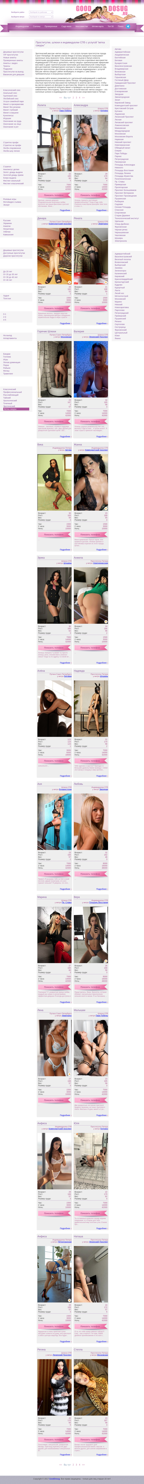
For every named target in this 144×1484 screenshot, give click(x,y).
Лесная (118, 119)
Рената (78, 218)
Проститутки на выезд (13, 72)
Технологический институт (127, 218)
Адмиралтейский (122, 254)
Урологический (10, 400)
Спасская (119, 210)
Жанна (78, 444)
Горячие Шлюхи (46, 331)
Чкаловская (120, 235)
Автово (68, 450)
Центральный (121, 333)
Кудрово (118, 285)
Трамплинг (8, 374)
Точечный (7, 403)
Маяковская (120, 128)
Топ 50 (111, 26)
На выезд (7, 335)
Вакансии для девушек (13, 74)
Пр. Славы (67, 902)
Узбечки (6, 232)
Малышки (79, 1010)
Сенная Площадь (123, 207)
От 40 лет (7, 280)
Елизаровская (121, 91)
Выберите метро (17, 17)
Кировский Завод (122, 103)
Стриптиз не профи (12, 145)
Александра (81, 105)
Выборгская (120, 74)
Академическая (122, 55)
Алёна (41, 670)
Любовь (78, 784)
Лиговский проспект (124, 122)
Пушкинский (120, 319)
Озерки (118, 151)
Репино (118, 321)
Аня (39, 784)
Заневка (118, 268)
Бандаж (6, 354)
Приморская (120, 184)
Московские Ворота (124, 136)
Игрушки (7, 118)
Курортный (120, 287)
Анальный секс (10, 93)
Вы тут (67, 97)
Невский (118, 304)
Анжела (78, 557)
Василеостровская (123, 66)
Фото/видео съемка (12, 202)
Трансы (6, 66)
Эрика (41, 557)
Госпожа (7, 357)
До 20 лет (7, 271)
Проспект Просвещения (126, 196)
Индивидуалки (22, 26)
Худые (6, 296)
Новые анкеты (9, 57)
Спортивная (120, 213)
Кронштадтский (122, 282)
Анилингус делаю (11, 169)
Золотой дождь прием (13, 175)
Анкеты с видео (10, 63)
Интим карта (97, 26)
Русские (7, 220)
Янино (118, 338)
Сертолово (120, 324)
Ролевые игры (9, 199)
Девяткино (103, 224)
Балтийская (120, 57)
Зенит (117, 100)
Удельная (119, 221)
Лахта (117, 290)
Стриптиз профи (10, 142)
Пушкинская (120, 198)
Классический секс (11, 90)
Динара (41, 218)
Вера (77, 897)
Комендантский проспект (60, 224)
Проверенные (51, 26)
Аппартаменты (10, 338)
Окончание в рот (10, 127)
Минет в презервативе (13, 104)
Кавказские (8, 234)
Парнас (118, 156)
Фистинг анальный (11, 181)
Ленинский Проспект (98, 337)
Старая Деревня (122, 215)
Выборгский (120, 265)
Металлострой (121, 296)
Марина (42, 897)
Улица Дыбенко (122, 224)
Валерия (79, 331)
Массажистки (82, 26)
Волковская (120, 72)
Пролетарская (121, 187)
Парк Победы (65, 110)
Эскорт (6, 205)
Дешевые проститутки (13, 52)
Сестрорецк (120, 327)
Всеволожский (121, 262)
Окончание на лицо (12, 124)
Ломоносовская (122, 125)
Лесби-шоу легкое (11, 151)
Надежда (79, 670)
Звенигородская (122, 97)
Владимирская (121, 69)
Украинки (7, 223)
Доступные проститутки (14, 253)
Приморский (120, 316)
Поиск (120, 26)
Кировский (119, 276)
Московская (66, 337)
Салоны (36, 26)
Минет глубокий (10, 110)
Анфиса (42, 1123)
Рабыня (6, 368)
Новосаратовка (122, 307)
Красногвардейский (124, 279)
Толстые (7, 298)
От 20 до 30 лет (10, 274)
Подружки (7, 69)
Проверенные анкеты (13, 60)
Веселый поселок (123, 259)
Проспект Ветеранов (124, 193)
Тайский (7, 398)
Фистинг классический (13, 183)
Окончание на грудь (12, 121)
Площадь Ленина (123, 173)
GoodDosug (54, 1479)
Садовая (119, 204)
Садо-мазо (66, 26)
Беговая (68, 676)
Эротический (9, 406)
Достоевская (120, 88)
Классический (9, 389)
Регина (41, 1349)
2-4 (4, 317)
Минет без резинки (11, 107)
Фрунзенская (121, 227)
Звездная (103, 789)
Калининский (121, 273)
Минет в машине (10, 113)
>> (83, 97)
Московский (120, 299)
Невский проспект (123, 142)
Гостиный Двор (122, 80)
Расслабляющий (10, 395)
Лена (40, 1010)
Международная (122, 131)
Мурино (118, 302)
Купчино (104, 110)
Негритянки (8, 229)
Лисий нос (119, 293)
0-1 (4, 314)
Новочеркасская (100, 563)
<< (60, 97)
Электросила (121, 241)
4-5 (4, 320)
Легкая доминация (11, 362)
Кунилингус (8, 115)
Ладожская (120, 114)
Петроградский (121, 313)
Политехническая (123, 179)
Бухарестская (65, 789)
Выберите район (17, 12)
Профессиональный (12, 392)
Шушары (68, 563)
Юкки (117, 335)
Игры (5, 359)
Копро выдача (9, 178)
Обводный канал (122, 148)
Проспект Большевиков (125, 190)
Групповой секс (10, 96)
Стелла (78, 1349)
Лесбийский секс (10, 98)
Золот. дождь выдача (13, 172)
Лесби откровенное (12, 148)
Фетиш (6, 371)
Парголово (120, 310)
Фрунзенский (121, 330)
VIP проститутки (10, 55)
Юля (76, 1123)
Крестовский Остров (124, 108)
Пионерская (120, 162)
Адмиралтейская (122, 52)
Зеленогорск (120, 271)
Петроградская (65, 1242)
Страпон (7, 166)
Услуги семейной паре (13, 101)
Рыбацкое (119, 201)
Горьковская (120, 77)
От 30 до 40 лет (10, 277)
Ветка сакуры (10, 409)
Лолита (41, 105)
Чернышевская (122, 232)
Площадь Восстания (98, 902)
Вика (40, 444)
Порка (6, 365)
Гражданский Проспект (125, 83)
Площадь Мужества (124, 176)
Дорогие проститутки (12, 256)
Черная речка (121, 230)
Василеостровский (123, 256)
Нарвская (119, 139)
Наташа (78, 1236)
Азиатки (6, 226)
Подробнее (65, 210)
